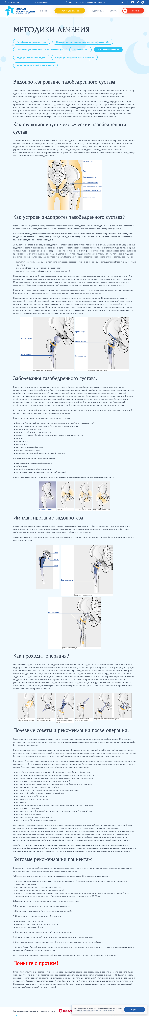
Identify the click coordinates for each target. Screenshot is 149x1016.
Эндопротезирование (108, 49)
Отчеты (113, 11)
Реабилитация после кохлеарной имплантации (40, 49)
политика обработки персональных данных (99, 1010)
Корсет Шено (80, 49)
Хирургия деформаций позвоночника (35, 65)
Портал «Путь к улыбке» (70, 11)
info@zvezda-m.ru (43, 2)
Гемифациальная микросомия (31, 42)
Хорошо (134, 1009)
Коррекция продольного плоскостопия (74, 57)
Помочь (135, 11)
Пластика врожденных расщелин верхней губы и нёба (82, 42)
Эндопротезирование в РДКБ (31, 57)
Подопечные (97, 11)
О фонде (44, 11)
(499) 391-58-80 (13, 2)
